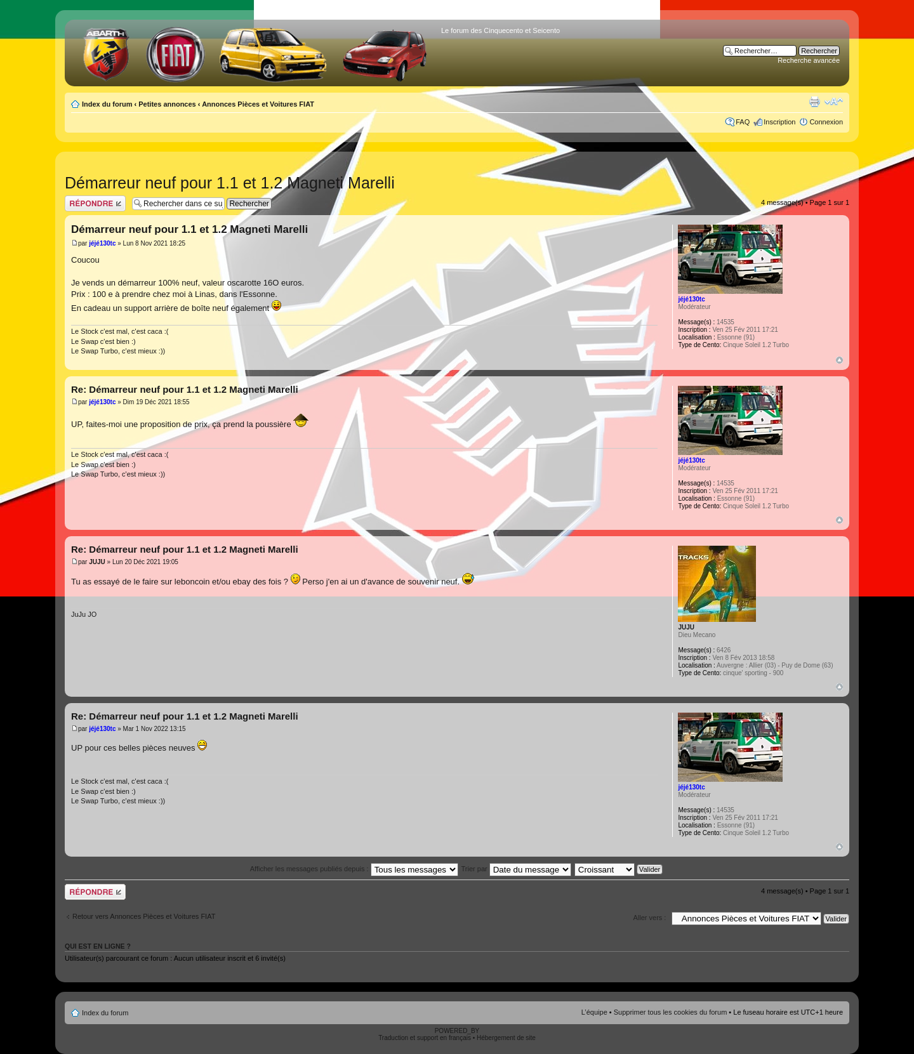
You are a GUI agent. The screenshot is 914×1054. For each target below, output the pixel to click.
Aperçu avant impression (814, 101)
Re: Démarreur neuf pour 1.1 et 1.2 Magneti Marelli (184, 389)
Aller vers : (649, 917)
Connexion (826, 122)
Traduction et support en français (424, 1037)
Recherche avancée (809, 60)
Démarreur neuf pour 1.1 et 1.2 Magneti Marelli (230, 183)
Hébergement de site (506, 1037)
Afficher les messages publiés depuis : (354, 869)
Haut (839, 360)
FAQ (743, 122)
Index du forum (107, 104)
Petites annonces (166, 104)
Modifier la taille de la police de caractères (834, 101)
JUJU (97, 561)
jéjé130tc (102, 243)
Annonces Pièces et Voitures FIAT (258, 104)
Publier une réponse (95, 203)
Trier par (516, 869)
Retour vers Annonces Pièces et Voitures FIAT (143, 916)
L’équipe (594, 1012)
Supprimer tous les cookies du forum (670, 1012)
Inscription (779, 122)
